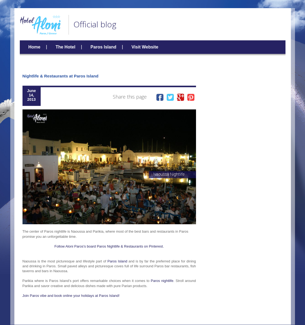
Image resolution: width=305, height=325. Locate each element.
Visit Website (144, 47)
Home (34, 47)
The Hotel (65, 47)
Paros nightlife (162, 281)
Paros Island (103, 47)
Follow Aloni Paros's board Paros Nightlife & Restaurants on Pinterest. (109, 246)
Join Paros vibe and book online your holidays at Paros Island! (71, 296)
